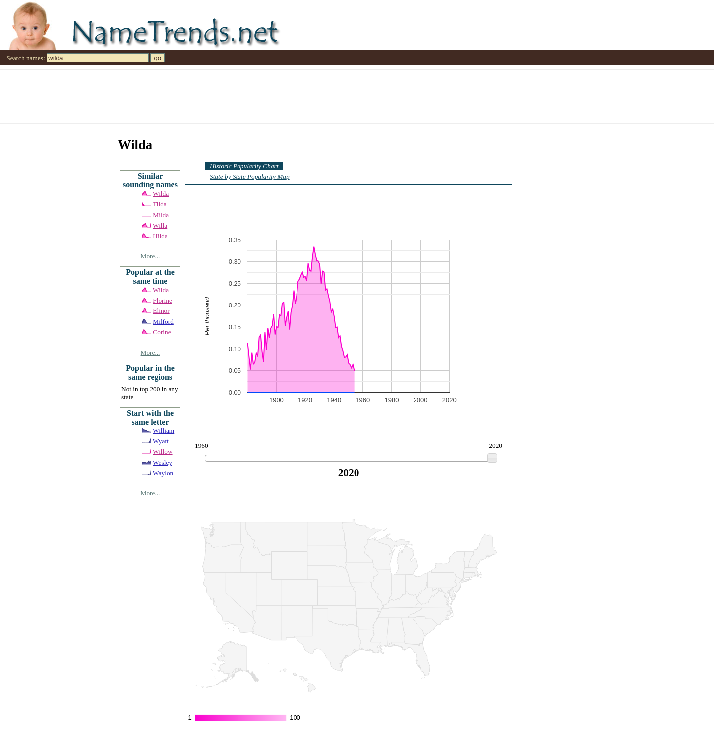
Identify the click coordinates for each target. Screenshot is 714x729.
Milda (161, 215)
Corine (162, 332)
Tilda (160, 204)
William (163, 430)
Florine (162, 300)
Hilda (160, 236)
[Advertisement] (297, 95)
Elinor (161, 310)
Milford (163, 321)
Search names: (25, 57)
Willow (162, 451)
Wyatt (161, 441)
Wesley (162, 462)
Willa (160, 225)
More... (150, 256)
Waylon (163, 473)
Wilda (161, 193)
